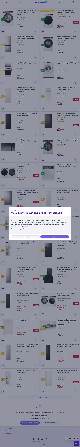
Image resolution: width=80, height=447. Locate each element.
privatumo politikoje (22, 226)
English (13, 210)
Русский (18, 210)
